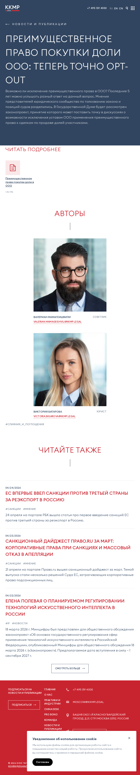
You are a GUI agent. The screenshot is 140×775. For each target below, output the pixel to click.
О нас (48, 694)
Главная (50, 689)
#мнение (29, 509)
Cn (121, 8)
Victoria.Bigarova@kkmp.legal (54, 416)
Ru (111, 8)
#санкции (13, 509)
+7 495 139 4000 (97, 8)
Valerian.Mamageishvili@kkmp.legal (58, 321)
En (116, 8)
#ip (7, 623)
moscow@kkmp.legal (88, 702)
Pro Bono (51, 714)
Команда (50, 719)
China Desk (51, 709)
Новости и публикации (36, 24)
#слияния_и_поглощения (24, 424)
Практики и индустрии (52, 702)
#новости (19, 623)
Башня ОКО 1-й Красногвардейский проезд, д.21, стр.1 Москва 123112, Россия (101, 716)
